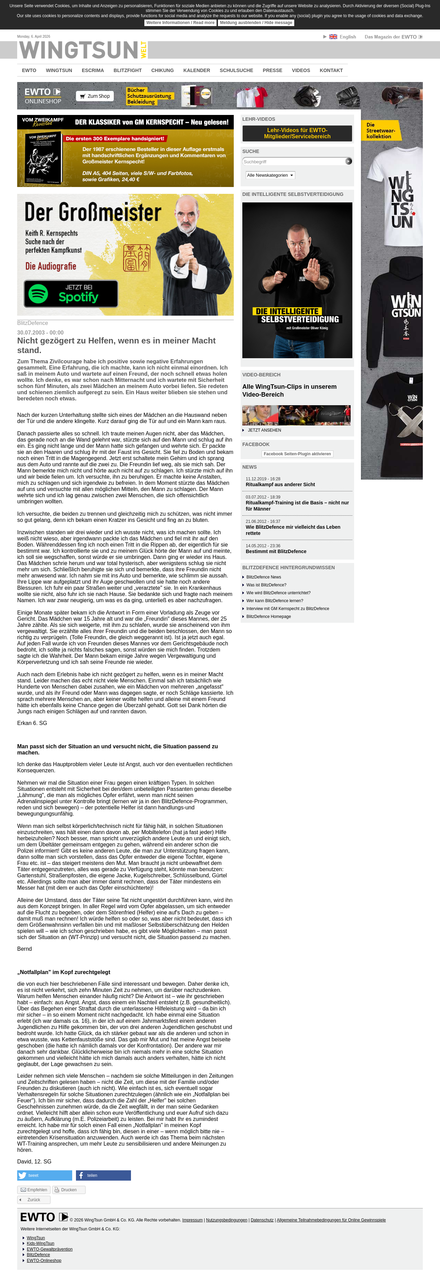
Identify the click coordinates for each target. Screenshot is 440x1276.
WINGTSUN (59, 70)
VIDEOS (301, 70)
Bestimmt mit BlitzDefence (276, 551)
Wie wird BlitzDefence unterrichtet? (278, 592)
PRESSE (273, 70)
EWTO (29, 70)
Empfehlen (34, 1190)
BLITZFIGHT (128, 70)
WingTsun (36, 1238)
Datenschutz (262, 1220)
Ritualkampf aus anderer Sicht (280, 484)
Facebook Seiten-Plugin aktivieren (297, 454)
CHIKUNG (162, 70)
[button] (44, 1175)
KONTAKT (331, 70)
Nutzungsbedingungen (226, 1220)
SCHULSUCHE (236, 70)
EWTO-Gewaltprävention (50, 1249)
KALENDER (197, 70)
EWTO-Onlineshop (44, 1260)
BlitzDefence (38, 1254)
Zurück (34, 1199)
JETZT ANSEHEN (264, 430)
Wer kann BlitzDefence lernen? (274, 600)
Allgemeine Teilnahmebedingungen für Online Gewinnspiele (331, 1220)
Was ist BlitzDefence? (266, 585)
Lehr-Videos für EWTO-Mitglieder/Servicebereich (297, 133)
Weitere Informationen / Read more (180, 22)
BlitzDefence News (263, 577)
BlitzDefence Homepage (268, 616)
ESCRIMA (93, 70)
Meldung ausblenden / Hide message (256, 22)
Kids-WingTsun (40, 1243)
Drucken (69, 1189)
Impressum (192, 1220)
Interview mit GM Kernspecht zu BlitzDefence (287, 608)
